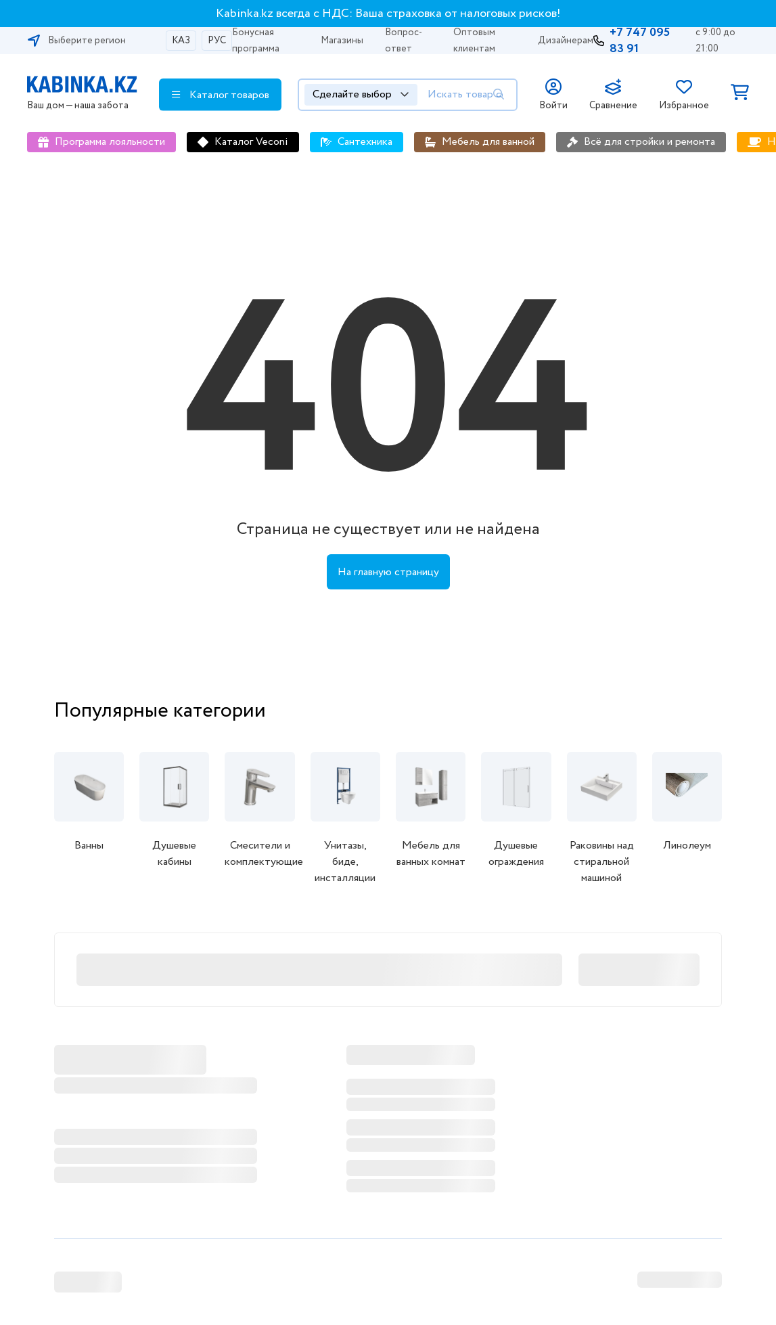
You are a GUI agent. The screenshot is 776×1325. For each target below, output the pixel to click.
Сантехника (365, 142)
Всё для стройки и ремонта (649, 142)
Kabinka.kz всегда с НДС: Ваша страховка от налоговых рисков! (388, 13)
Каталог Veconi (251, 142)
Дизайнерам (565, 40)
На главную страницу (388, 572)
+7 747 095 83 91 (640, 40)
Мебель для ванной (488, 142)
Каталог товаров (220, 95)
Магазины (342, 40)
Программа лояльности (110, 142)
